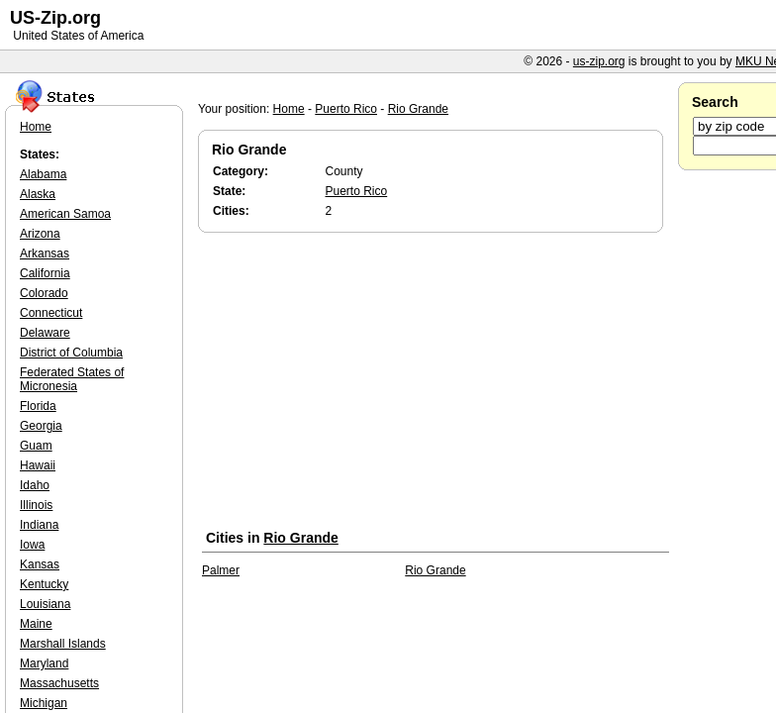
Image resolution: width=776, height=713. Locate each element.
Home (289, 109)
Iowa (32, 545)
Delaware (45, 333)
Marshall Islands (63, 644)
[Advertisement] (435, 385)
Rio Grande (418, 109)
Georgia (41, 426)
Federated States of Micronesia (72, 379)
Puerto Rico (346, 109)
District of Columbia (71, 352)
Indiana (39, 525)
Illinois (36, 505)
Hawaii (37, 465)
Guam (36, 446)
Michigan (43, 703)
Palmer (221, 570)
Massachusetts (59, 683)
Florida (38, 406)
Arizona (40, 234)
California (45, 273)
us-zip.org (599, 61)
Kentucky (44, 584)
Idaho (34, 485)
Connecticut (51, 313)
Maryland (44, 663)
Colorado (44, 293)
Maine (36, 624)
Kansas (39, 564)
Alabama (43, 174)
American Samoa (65, 214)
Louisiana (45, 604)
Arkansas (44, 253)
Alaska (37, 194)
